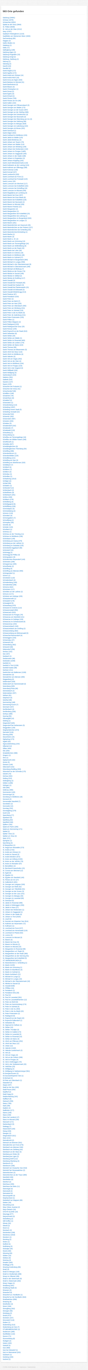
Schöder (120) (8, 527)
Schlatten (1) (7, 486)
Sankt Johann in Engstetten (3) (14, 158)
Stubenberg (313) (9, 1325)
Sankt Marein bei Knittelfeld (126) (14, 200)
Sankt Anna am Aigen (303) (12, 80)
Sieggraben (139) (9, 728)
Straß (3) (6, 1269)
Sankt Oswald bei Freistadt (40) (14, 283)
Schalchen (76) (8, 396)
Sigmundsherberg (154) (11, 744)
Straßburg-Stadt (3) (10, 1288)
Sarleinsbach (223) (9, 375)
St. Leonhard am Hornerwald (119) (15, 930)
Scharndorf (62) (8, 414)
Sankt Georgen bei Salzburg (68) (14, 121)
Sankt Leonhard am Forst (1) (13, 177)
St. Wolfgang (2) (8, 1069)
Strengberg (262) (9, 1308)
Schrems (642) (8, 587)
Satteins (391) (8, 377)
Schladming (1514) (9, 479)
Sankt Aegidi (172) (9, 71)
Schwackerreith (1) (9, 598)
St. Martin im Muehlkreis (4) (12, 970)
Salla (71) (6, 48)
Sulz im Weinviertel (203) (12, 1352)
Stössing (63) (7, 1253)
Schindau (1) (7, 474)
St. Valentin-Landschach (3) (12, 1050)
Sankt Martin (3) (8, 237)
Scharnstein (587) (9, 419)
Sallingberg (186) (9, 50)
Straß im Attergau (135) (11, 1272)
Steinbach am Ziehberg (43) (13, 1149)
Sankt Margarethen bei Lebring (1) (15, 216)
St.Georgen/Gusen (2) (11, 1073)
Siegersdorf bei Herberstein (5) (14, 725)
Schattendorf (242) (9, 426)
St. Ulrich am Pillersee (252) (13, 1041)
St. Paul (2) (7, 995)
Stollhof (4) (7, 1244)
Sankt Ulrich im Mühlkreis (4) (13, 354)
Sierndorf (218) (8, 732)
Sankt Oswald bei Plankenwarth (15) (16, 287)
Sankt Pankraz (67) (9, 294)
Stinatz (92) (7, 1223)
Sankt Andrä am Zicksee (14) (13, 75)
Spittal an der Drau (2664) (12, 24)
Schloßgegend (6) (9, 504)
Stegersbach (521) (9, 1136)
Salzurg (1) (7, 61)
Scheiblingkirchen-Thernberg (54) (15, 449)
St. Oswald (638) (9, 986)
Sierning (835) (8, 734)
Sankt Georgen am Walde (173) (14, 107)
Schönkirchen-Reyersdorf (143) (14, 559)
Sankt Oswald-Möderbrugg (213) (14, 292)
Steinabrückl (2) (8, 1140)
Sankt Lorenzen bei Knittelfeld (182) (15, 186)
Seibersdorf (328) (9, 681)
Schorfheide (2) (8, 566)
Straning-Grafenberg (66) (12, 1267)
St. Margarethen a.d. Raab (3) (13, 951)
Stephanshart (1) (9, 1198)
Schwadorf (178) (9, 601)
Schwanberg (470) (9, 605)
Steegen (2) (7, 1133)
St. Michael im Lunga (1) (11, 977)
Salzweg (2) (7, 64)
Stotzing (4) (7, 1260)
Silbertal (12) (7, 746)
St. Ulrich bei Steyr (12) (11, 1043)
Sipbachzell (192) (9, 760)
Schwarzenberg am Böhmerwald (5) (15, 633)
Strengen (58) (8, 1311)
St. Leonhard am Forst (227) (13, 928)
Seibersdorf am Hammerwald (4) (14, 684)
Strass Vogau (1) (9, 1283)
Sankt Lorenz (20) (9, 181)
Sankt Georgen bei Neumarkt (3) (14, 117)
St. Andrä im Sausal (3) (11, 854)
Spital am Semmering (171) (12, 829)
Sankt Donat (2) (8, 91)
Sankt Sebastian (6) (10, 333)
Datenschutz (32, 1367)
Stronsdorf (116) (8, 1320)
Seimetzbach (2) (8, 691)
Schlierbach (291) (9, 495)
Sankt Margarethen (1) (11, 211)
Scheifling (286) (8, 451)
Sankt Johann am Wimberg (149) (14, 147)
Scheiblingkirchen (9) (10, 446)
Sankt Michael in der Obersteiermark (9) (17, 264)
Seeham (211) (8, 670)
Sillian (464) (7, 748)
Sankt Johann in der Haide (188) (14, 156)
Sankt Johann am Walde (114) (13, 144)
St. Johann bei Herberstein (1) (13, 910)
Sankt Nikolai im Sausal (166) (13, 273)
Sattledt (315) (7, 379)
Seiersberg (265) (9, 686)
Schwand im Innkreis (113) (12, 608)
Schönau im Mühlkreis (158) (13, 536)
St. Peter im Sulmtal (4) (11, 1007)
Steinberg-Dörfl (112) (10, 1159)
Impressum (23, 1367)
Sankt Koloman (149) (10, 170)
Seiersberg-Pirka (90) (10, 688)
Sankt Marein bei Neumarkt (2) (14, 202)
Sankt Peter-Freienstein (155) (13, 317)
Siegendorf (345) (9, 723)
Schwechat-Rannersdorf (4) (12, 635)
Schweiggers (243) (9, 638)
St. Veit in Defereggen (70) (12, 1062)
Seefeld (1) (7, 663)
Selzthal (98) (7, 700)
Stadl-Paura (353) (9, 1089)
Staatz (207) (7, 1085)
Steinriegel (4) (8, 1189)
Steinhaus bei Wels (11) (11, 1186)
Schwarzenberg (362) (10, 631)
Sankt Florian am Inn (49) (12, 101)
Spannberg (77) (8, 815)
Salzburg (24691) (9, 18)
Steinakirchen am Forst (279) (13, 1145)
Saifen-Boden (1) (9, 43)
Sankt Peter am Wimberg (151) (14, 308)
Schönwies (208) (9, 562)
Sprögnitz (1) (7, 841)
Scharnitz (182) (8, 416)
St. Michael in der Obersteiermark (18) (16, 981)
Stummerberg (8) (9, 1338)
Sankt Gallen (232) (9, 103)
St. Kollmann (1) (8, 926)
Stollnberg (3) (7, 1246)
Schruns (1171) (8, 594)
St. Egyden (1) (8, 875)
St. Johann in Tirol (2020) (12, 917)
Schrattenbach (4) (9, 580)
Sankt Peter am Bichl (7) (11, 301)
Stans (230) (7, 1115)
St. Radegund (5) (9, 1016)
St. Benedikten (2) (9, 866)
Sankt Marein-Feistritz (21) (12, 207)
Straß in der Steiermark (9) (12, 1279)
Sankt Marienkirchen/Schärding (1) (15, 232)
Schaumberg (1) (8, 435)
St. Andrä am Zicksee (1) (11, 852)
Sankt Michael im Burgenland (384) (15, 260)
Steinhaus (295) (8, 1184)
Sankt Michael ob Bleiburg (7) (13, 269)
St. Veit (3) (6, 1053)
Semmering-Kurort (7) (10, 705)
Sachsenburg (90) (9, 38)
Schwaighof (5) (8, 603)
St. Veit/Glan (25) (9, 1066)
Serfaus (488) (7, 714)
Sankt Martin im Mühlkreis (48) (14, 255)
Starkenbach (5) (8, 1124)
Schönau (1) (7, 532)
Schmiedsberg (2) (9, 511)
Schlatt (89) (7, 483)
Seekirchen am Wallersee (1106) (14, 672)
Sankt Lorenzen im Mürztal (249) (14, 190)
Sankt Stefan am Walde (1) (12, 338)
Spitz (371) (7, 838)
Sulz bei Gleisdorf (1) (10, 1350)
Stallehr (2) (7, 1108)
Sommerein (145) (9, 792)
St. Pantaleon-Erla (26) (11, 993)
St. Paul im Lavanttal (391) (12, 997)
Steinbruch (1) (8, 1163)
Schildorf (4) (7, 467)
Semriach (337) (8, 707)
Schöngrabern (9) (9, 557)
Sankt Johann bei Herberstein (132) (15, 149)
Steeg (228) (7, 1131)
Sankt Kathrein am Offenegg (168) (15, 167)
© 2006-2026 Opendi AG (11, 1367)
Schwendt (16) (8, 642)
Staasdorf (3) (7, 1083)
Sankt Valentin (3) (9, 356)
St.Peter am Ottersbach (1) (12, 1080)
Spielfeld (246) (8, 822)
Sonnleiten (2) (8, 804)
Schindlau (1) (7, 476)
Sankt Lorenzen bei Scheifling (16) (15, 188)
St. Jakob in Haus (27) (11, 907)
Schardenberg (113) (10, 405)
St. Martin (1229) (9, 965)
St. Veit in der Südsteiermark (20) (14, 1064)
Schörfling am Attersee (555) (13, 571)
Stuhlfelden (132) (9, 1334)
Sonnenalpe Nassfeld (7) (11, 801)
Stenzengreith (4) (9, 1196)
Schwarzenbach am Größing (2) (14, 628)
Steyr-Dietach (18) (9, 1209)
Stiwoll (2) (6, 1225)
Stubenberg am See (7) (11, 1327)
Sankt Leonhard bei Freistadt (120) (15, 179)
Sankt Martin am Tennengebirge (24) (16, 243)
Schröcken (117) (9, 589)
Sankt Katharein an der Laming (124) (16, 165)
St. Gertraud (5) (8, 900)
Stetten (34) (7, 1202)
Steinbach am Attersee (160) (13, 1147)
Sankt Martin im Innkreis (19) (13, 253)
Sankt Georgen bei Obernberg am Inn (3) (17, 119)
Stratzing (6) (7, 1302)
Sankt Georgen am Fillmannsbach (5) (16, 105)
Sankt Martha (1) (9, 234)
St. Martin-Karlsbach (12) (12, 974)
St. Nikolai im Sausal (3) (11, 983)
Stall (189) (6, 1106)
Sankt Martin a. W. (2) (10, 239)
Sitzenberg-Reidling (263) (12, 769)
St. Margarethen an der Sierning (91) (16, 956)
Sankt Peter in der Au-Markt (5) (14, 313)
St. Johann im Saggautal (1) (13, 912)
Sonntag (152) (8, 808)
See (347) (6, 654)
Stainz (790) (7, 1103)
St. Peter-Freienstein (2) (11, 1013)
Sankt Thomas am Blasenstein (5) (15, 350)
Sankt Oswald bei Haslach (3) (13, 285)
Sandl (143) (7, 66)
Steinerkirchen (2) (9, 1172)
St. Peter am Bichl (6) (10, 1002)
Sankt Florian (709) (9, 98)
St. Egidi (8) (7, 873)
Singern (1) (7, 755)
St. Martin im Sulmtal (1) (11, 972)
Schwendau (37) (8, 640)
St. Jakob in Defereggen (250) (13, 905)
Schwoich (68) (8, 647)
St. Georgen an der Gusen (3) (13, 891)
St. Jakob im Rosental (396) (13, 903)
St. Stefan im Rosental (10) (12, 1036)
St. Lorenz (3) (7, 935)
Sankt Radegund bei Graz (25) (14, 326)
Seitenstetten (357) (9, 693)
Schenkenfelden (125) (10, 456)
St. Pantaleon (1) (9, 990)
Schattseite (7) (8, 428)
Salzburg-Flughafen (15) (11, 54)
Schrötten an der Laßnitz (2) (13, 592)
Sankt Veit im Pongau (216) (12, 366)
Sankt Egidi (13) (8, 94)
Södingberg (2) (8, 781)
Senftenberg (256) (9, 711)
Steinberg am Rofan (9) (11, 1154)
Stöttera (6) (7, 1258)
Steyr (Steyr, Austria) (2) (11, 1207)
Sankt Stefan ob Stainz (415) (13, 345)
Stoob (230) (7, 1251)
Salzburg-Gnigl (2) (9, 57)
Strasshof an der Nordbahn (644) (14, 1297)
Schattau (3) (7, 423)
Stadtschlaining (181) (10, 1096)
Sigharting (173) (8, 739)
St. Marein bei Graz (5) (11, 942)
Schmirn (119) (8, 513)
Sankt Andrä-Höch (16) (11, 77)
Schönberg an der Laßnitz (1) (13, 543)
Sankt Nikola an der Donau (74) (14, 271)
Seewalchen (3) (8, 675)
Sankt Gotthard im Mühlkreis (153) (15, 135)
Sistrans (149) (8, 764)
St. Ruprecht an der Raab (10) (13, 1018)
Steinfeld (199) (8, 1177)
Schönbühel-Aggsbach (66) (12, 548)
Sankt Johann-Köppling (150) (13, 160)
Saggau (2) (7, 41)
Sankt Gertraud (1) (9, 131)
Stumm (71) (7, 1336)
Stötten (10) (7, 1255)
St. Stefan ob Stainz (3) (11, 1039)
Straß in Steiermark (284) (12, 1281)
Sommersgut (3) (8, 794)
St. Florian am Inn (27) (11, 880)
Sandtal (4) (7, 68)
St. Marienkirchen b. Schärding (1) (15, 963)
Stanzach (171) (8, 1122)
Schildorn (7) (7, 469)
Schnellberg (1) (8, 520)
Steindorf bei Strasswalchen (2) (14, 1170)
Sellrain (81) (7, 695)
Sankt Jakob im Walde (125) (13, 137)
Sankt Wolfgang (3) (9, 373)
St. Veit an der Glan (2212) (12, 29)
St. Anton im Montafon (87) (12, 864)
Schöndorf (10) (8, 550)
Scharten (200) (8, 421)
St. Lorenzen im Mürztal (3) (12, 937)
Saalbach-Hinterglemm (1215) (13, 34)
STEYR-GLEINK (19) (10, 1212)
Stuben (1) (6, 1322)
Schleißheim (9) (8, 492)
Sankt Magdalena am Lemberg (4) (15, 193)
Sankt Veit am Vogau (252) (12, 359)
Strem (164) (7, 1306)
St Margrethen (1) (9, 845)
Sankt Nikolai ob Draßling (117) (14, 278)
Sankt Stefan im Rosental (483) (14, 340)
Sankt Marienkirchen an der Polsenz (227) (18, 227)
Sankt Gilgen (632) (9, 133)
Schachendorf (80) (9, 391)
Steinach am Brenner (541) (12, 1143)
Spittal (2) (6, 831)
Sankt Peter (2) (8, 299)
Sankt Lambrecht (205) (11, 174)
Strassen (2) (7, 1290)
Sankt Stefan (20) (9, 336)
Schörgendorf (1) (9, 573)
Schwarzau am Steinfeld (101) (13, 617)
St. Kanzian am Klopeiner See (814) (15, 921)
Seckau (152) (7, 651)
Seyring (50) (7, 716)
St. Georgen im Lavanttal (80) (13, 898)
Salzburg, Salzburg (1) (11, 59)
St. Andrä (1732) (8, 850)
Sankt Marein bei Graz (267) (13, 195)
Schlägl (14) (7, 481)
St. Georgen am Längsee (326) (14, 884)
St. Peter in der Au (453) (11, 1009)
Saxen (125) (7, 384)
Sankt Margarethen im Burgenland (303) (17, 218)
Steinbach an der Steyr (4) (12, 1152)
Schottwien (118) (9, 578)
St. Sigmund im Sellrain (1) (12, 1025)
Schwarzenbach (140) (10, 626)
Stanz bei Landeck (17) (11, 1117)
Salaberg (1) (7, 45)
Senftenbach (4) (8, 709)
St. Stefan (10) (8, 1027)
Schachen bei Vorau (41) (11, 389)
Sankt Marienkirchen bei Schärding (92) (17, 230)
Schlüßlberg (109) (9, 506)
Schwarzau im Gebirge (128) (13, 619)
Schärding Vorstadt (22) (11, 412)
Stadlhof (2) (7, 1092)
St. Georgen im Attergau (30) (13, 896)
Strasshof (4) (7, 1292)
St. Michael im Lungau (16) (12, 979)
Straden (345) (8, 1262)
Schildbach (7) (8, 465)
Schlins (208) (7, 497)
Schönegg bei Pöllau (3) (11, 555)
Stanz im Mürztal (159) (11, 1119)
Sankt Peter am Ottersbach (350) (14, 306)
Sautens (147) (8, 382)
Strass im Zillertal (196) (11, 1276)
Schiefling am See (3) (10, 460)
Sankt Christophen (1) (10, 89)
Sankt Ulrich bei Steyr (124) (12, 352)
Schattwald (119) (9, 430)
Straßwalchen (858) (10, 1299)
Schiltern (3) (7, 472)
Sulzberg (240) (8, 1357)
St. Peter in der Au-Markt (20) (13, 1011)
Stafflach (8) (7, 1099)
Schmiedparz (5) (9, 509)
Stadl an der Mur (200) (11, 1087)
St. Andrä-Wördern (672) (11, 857)
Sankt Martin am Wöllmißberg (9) (14, 246)
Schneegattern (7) (9, 518)
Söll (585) (6, 788)
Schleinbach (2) (8, 490)
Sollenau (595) (8, 790)
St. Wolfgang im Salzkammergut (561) (16, 1071)
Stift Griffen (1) (8, 1221)
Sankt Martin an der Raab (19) (13, 248)
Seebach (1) (7, 656)
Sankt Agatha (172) (9, 73)
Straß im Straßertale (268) (12, 1274)
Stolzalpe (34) (8, 1249)
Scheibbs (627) (8, 444)
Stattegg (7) (7, 1126)
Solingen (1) (7, 785)
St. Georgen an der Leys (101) (13, 894)
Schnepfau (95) (8, 522)
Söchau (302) (7, 776)
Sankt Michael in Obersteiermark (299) (16, 267)
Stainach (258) (8, 1101)
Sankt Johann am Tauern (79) (13, 142)
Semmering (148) (9, 702)
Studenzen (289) (9, 1332)
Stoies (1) (6, 1242)
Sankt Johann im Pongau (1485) (14, 151)
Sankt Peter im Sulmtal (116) (13, 310)
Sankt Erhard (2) (9, 96)
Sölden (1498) (8, 783)
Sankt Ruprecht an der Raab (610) (15, 331)
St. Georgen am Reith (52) (12, 887)
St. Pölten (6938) (9, 27)
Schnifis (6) (7, 525)
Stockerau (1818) (9, 1235)
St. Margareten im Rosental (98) (14, 949)
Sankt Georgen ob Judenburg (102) (15, 126)
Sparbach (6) (7, 817)
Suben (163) (7, 1343)
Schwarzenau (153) (10, 624)
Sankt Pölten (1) (8, 320)
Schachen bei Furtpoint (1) (12, 386)
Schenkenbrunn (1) (9, 453)
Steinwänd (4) (8, 1193)
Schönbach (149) (9, 539)
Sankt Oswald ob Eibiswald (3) (14, 290)
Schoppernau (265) (9, 564)
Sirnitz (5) (6, 762)
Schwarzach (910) (9, 612)
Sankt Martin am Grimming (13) (14, 241)
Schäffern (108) (8, 393)
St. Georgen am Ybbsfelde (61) (14, 889)
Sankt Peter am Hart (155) (12, 303)
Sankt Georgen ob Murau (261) (14, 128)
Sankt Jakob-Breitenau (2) (12, 140)
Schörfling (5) (7, 569)
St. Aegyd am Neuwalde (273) (13, 847)
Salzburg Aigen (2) (9, 52)
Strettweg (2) (7, 1313)
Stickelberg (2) (8, 1219)
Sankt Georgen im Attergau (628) (14, 124)
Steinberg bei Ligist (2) (11, 1156)
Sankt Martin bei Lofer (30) (12, 250)
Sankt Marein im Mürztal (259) (13, 204)
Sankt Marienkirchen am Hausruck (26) (17, 225)
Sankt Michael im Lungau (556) (14, 262)
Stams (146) (7, 1113)
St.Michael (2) (8, 1078)
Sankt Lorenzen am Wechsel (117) (15, 184)
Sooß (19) (6, 813)
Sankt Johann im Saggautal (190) (15, 154)
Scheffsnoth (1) (8, 442)
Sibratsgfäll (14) (8, 718)
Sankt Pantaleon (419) (11, 296)
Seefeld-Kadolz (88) (10, 668)
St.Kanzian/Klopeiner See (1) (13, 1076)
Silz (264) (6, 751)
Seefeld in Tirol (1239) (10, 665)
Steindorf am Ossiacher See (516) (15, 1168)
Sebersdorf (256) (9, 649)
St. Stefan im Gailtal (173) (12, 1032)
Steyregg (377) (8, 1214)
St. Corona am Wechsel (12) (13, 870)
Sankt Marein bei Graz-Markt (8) (14, 197)
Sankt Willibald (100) (10, 370)
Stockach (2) (7, 1230)
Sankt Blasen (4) (9, 87)
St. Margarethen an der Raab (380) (15, 953)
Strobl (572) (7, 1315)
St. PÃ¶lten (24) (8, 988)
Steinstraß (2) (7, 1191)
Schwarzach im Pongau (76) (13, 615)
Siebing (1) (7, 721)
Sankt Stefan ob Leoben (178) (13, 343)
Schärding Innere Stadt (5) (12, 409)
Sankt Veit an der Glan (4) (12, 361)
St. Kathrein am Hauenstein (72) (14, 924)
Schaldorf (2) (7, 400)
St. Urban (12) (8, 1046)
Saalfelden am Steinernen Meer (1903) (16, 36)
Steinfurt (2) (7, 1182)
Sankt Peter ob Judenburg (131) (14, 315)
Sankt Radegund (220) (11, 324)
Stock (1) (6, 1228)
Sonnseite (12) (8, 806)
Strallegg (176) (8, 1265)
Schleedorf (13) (8, 488)
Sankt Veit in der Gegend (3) (13, 368)
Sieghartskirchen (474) (11, 730)
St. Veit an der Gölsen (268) (13, 1057)
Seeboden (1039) (9, 661)
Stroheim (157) (8, 1318)
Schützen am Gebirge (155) (12, 596)
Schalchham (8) (8, 398)
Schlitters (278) (8, 499)
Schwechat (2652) (9, 22)
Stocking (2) (7, 1239)
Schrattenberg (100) (10, 582)
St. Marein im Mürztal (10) (12, 947)
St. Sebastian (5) (9, 1023)
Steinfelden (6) (8, 1179)
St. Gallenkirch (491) (10, 882)
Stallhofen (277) (8, 1110)
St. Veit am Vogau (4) (10, 1055)
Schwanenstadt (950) (10, 610)
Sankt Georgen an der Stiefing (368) (16, 112)
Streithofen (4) (8, 1304)
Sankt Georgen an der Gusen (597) (15, 110)
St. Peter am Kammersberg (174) (14, 1004)
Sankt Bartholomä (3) (10, 84)
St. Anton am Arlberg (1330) (13, 859)
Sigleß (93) (7, 741)
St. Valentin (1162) (9, 1048)
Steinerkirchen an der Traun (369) (15, 1175)
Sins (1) (5, 758)
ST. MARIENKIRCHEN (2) (12, 960)
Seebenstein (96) (9, 658)
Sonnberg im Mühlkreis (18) (12, 797)
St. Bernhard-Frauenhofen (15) (14, 868)
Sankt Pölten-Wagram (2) (12, 322)
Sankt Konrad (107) (10, 172)
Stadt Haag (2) (8, 1094)
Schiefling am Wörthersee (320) (14, 462)
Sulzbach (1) (7, 1355)
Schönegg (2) (7, 552)
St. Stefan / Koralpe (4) (11, 1030)
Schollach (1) (7, 529)
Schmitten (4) (7, 515)
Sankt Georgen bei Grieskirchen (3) (15, 114)
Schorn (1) (6, 575)
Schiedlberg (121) (9, 458)
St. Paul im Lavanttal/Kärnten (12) (15, 1000)
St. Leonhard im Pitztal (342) (13, 933)
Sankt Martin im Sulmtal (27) (13, 257)
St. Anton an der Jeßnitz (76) (13, 861)
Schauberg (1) (8, 432)
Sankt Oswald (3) (9, 280)
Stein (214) (7, 1138)
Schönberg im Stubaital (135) (13, 545)
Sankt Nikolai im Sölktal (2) (12, 276)
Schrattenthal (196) (9, 585)
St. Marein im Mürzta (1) (11, 944)
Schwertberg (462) (9, 645)
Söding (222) (7, 778)
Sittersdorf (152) (8, 767)
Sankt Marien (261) (9, 223)
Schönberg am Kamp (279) (12, 541)
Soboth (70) (7, 774)
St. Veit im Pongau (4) (10, 1060)
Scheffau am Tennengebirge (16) (14, 437)
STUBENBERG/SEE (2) (11, 1329)
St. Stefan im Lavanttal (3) (12, 1034)
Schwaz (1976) (8, 20)
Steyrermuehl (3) (9, 1216)
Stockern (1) (7, 1237)
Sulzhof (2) (7, 1359)
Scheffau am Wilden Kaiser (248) (14, 439)
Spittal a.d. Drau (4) (10, 836)
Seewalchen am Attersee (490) (14, 677)
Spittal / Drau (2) (8, 834)
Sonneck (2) (7, 799)
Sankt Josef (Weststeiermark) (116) (15, 163)
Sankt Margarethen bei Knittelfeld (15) (16, 214)
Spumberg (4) (8, 843)
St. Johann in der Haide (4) (12, 914)
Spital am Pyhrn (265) (10, 827)
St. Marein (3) (7, 940)
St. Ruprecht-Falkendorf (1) (12, 1020)
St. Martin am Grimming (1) (12, 967)
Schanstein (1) (8, 403)
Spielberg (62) (8, 820)
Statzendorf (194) (9, 1129)
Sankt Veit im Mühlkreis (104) (13, 363)
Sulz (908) (6, 1348)
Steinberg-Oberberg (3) (11, 1161)
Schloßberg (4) (8, 502)
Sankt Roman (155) (10, 329)
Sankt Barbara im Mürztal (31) (13, 82)
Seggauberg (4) (8, 679)
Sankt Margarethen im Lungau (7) (15, 220)
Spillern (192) (7, 824)
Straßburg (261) (8, 1285)
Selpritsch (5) (7, 698)
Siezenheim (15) (8, 737)
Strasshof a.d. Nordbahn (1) (13, 1295)
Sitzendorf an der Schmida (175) (14, 771)
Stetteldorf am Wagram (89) (12, 1200)
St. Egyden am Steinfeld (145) (13, 877)
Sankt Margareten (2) (10, 209)
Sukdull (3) (6, 1345)
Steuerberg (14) (8, 1205)
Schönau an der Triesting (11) (13, 534)
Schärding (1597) (9, 407)
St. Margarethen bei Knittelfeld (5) (15, 958)
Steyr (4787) (7, 31)
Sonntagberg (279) (9, 811)
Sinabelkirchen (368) (10, 753)
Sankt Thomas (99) (9, 347)
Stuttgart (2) (7, 1341)
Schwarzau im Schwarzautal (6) (14, 622)
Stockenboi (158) (9, 1232)
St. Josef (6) (7, 919)
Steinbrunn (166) (9, 1166)
